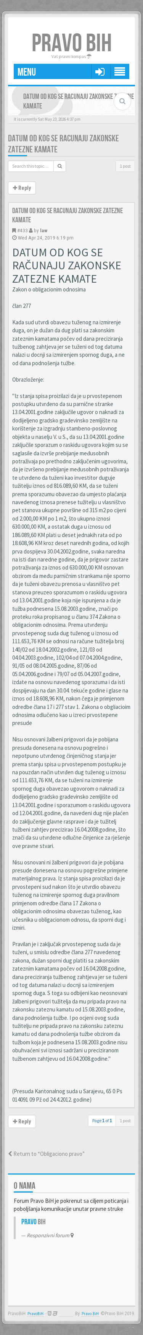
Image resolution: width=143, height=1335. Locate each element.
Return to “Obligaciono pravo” (46, 1153)
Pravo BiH (90, 1313)
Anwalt (65, 1313)
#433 (22, 230)
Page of (102, 1120)
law (43, 230)
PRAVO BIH (72, 44)
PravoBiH (35, 1313)
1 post (125, 166)
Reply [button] (22, 188)
